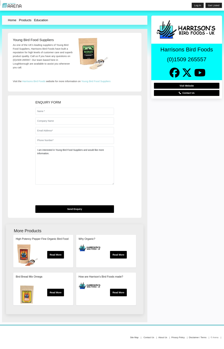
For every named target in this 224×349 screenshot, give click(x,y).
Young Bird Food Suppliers (96, 81)
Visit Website (187, 85)
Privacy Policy (178, 337)
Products (25, 20)
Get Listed (213, 5)
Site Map (134, 337)
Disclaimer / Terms (198, 337)
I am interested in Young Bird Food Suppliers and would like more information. (74, 165)
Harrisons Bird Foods (33, 81)
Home (12, 20)
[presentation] (60, 196)
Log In (197, 5)
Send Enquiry (74, 209)
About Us (162, 337)
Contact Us (187, 93)
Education (41, 20)
